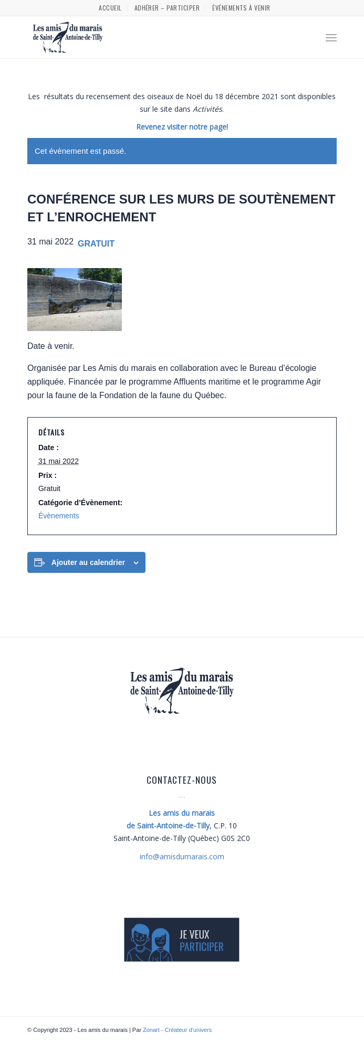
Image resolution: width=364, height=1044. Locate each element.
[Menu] (331, 37)
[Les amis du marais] (151, 37)
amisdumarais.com (182, 856)
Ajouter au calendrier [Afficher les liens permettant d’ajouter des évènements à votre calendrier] (88, 562)
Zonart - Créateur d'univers (177, 1030)
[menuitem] (110, 7)
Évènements (58, 516)
